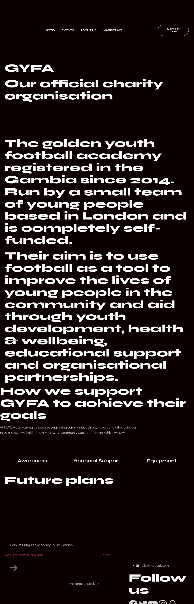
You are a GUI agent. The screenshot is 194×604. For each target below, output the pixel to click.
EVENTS (67, 30)
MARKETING (112, 30)
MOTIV (50, 30)
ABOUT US (88, 30)
